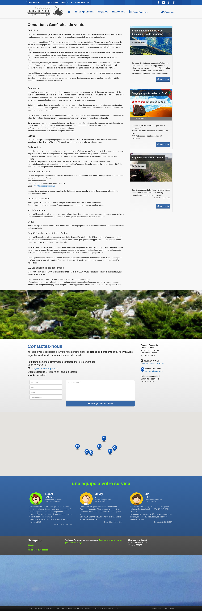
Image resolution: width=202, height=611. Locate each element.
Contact (167, 11)
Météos (30, 545)
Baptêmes (118, 11)
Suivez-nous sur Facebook (38, 550)
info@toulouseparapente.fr (44, 186)
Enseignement (83, 11)
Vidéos (30, 547)
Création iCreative (168, 608)
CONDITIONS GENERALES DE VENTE (106, 608)
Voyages (102, 11)
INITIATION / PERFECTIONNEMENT (47, 608)
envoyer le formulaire (100, 403)
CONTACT (80, 608)
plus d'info (163, 79)
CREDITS (88, 608)
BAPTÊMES (72, 608)
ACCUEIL (31, 608)
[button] (114, 448)
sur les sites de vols (153, 371)
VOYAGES (63, 608)
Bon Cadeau (138, 11)
